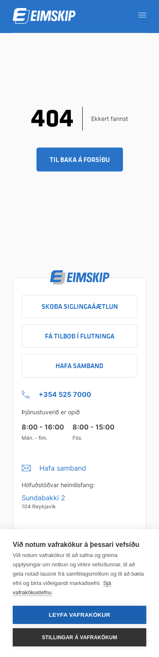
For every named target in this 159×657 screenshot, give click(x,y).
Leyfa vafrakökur (79, 615)
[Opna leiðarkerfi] (139, 15)
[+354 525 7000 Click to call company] (56, 392)
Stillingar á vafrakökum (79, 637)
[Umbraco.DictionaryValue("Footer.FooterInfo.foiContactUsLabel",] (54, 466)
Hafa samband (79, 365)
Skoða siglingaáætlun (80, 306)
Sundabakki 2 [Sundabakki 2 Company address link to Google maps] (43, 497)
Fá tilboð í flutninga (79, 336)
